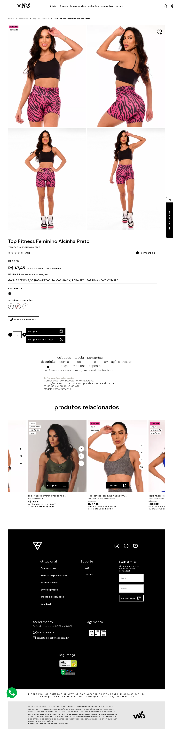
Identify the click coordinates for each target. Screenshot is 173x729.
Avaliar (127, 362)
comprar (45, 331)
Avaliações (112, 362)
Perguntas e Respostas (95, 362)
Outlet (118, 6)
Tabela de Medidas (79, 362)
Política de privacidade (54, 575)
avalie (27, 252)
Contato (88, 574)
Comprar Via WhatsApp (46, 339)
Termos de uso (49, 582)
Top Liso (45, 18)
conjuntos (106, 6)
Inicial (53, 6)
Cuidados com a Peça (64, 362)
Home (11, 18)
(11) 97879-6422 (43, 632)
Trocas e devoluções (52, 596)
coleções (93, 6)
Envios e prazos (49, 589)
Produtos (23, 18)
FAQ (86, 567)
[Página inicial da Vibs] (23, 5)
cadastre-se (131, 598)
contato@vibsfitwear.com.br (51, 638)
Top (34, 18)
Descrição (48, 362)
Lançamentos (77, 6)
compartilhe (145, 253)
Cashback (46, 603)
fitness (64, 6)
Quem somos (48, 568)
